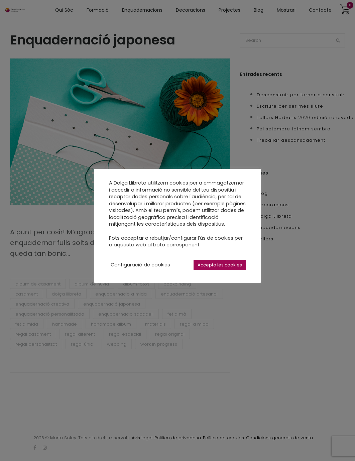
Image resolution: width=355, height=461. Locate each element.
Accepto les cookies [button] (220, 265)
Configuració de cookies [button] (140, 265)
